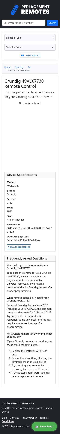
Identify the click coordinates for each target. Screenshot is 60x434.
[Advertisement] (30, 138)
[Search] (23, 23)
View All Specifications (19, 246)
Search (52, 22)
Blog (4, 417)
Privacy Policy (29, 417)
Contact (14, 417)
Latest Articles (30, 55)
